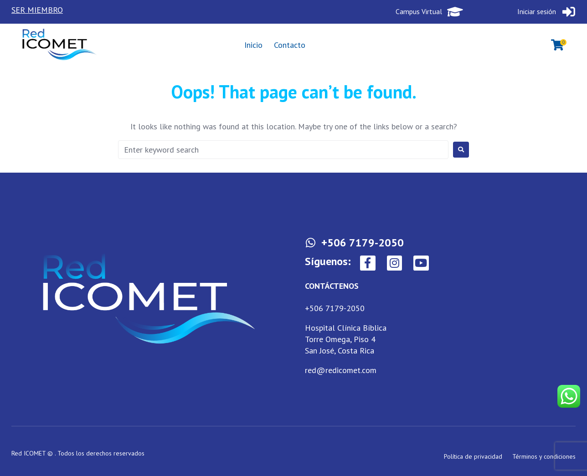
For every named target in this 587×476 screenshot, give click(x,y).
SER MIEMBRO (37, 10)
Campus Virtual (419, 11)
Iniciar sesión (537, 11)
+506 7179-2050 (335, 308)
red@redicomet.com (340, 370)
